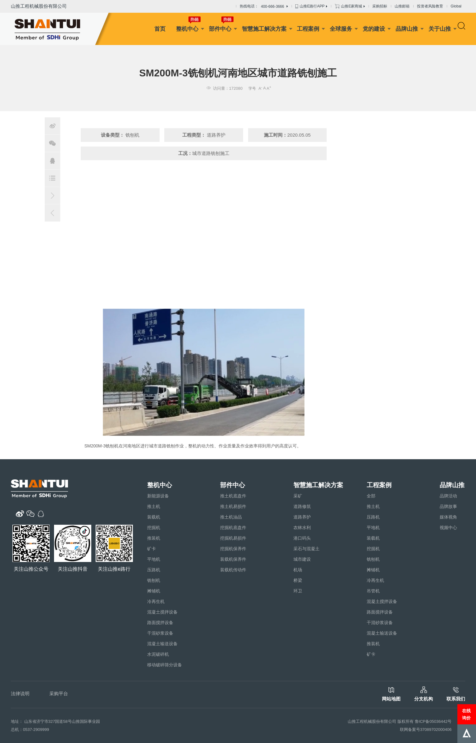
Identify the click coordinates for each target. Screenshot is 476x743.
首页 (159, 29)
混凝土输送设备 (162, 643)
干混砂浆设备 (160, 633)
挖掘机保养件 (233, 548)
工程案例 (308, 29)
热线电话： (264, 6)
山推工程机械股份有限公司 (39, 6)
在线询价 (466, 714)
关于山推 (439, 29)
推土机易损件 (233, 506)
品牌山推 (407, 29)
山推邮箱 (402, 6)
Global (456, 6)
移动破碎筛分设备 (164, 664)
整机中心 (187, 29)
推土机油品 (231, 516)
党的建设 (374, 29)
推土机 (153, 506)
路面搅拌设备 (160, 622)
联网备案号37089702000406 (425, 729)
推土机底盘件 (233, 495)
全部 (371, 495)
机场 (297, 569)
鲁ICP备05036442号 (433, 721)
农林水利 (302, 527)
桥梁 (297, 580)
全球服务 (341, 29)
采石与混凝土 (306, 548)
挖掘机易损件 (233, 538)
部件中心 (220, 29)
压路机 (153, 569)
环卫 (297, 590)
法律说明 (20, 693)
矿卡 (151, 548)
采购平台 (58, 693)
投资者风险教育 (430, 6)
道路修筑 (302, 506)
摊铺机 (153, 590)
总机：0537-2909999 (30, 729)
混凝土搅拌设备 (162, 611)
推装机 (153, 538)
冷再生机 (156, 601)
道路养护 (302, 516)
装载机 (153, 516)
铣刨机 (153, 580)
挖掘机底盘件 (233, 527)
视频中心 (448, 527)
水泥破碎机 (158, 654)
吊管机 (373, 590)
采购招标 (379, 6)
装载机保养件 (233, 559)
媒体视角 (448, 516)
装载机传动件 (233, 569)
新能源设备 (158, 495)
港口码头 (302, 538)
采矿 (297, 495)
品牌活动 (448, 495)
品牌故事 (448, 506)
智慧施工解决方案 (264, 29)
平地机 (153, 559)
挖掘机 (153, 527)
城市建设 (302, 559)
